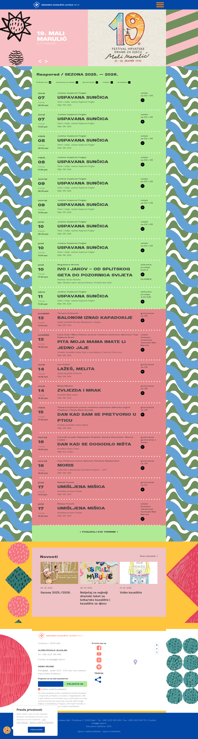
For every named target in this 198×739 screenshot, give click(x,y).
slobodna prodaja (65, 82)
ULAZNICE (146, 279)
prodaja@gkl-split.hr (55, 659)
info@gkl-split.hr (99, 723)
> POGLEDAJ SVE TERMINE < (99, 532)
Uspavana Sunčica (82, 97)
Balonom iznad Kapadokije (95, 317)
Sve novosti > (149, 556)
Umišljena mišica (81, 487)
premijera (123, 82)
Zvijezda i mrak (79, 390)
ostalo (106, 82)
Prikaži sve (42, 82)
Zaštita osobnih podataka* (52, 689)
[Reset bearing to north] (157, 652)
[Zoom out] (157, 649)
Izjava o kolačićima (111, 731)
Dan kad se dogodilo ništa (94, 444)
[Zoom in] (157, 645)
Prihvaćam (36, 730)
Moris (65, 465)
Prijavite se (75, 684)
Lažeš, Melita (75, 369)
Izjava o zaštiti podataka (89, 731)
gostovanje (88, 82)
